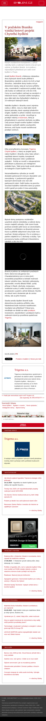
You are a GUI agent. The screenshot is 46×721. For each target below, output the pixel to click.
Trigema (8, 318)
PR (16, 354)
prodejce (31, 310)
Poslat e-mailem (22, 359)
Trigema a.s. (21, 369)
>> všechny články (35, 510)
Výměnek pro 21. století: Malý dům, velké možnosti (21, 616)
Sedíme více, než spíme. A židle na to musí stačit (21, 659)
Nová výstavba (31, 405)
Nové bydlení (6, 405)
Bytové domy (20, 408)
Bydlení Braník (15, 76)
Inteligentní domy (8, 408)
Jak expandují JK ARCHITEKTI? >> (32, 398)
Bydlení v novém (19, 405)
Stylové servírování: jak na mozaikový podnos (20, 663)
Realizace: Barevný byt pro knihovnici (17, 575)
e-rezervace (22, 118)
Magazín (8, 647)
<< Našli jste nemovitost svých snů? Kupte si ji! (18, 395)
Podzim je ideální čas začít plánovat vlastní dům (20, 501)
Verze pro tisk (35, 359)
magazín (39, 22)
